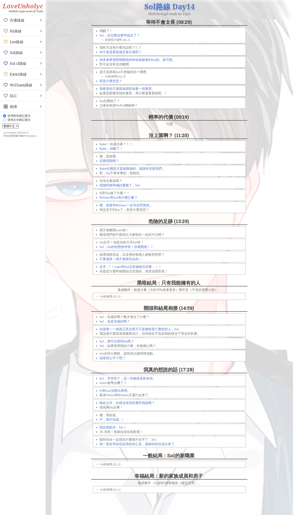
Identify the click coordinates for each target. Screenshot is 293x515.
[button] (23, 20)
